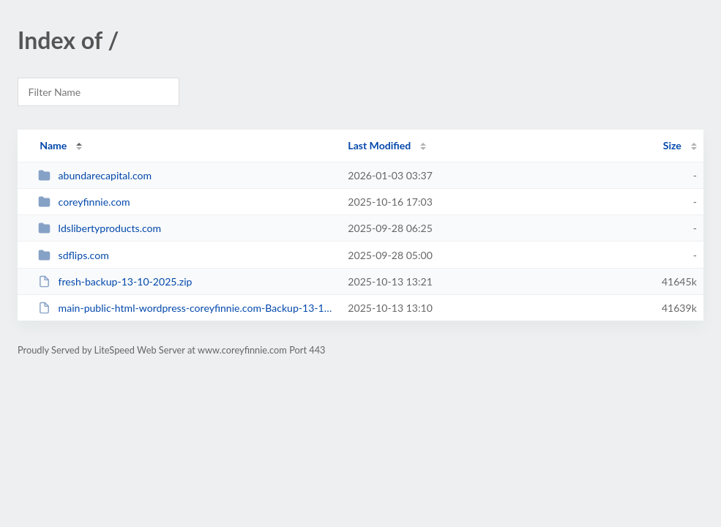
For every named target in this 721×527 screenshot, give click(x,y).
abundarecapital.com (95, 175)
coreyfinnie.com (84, 201)
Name (53, 145)
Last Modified (379, 145)
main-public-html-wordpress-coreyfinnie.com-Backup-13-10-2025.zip (186, 308)
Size (672, 145)
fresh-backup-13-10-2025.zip (115, 281)
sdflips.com (73, 255)
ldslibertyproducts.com (99, 228)
